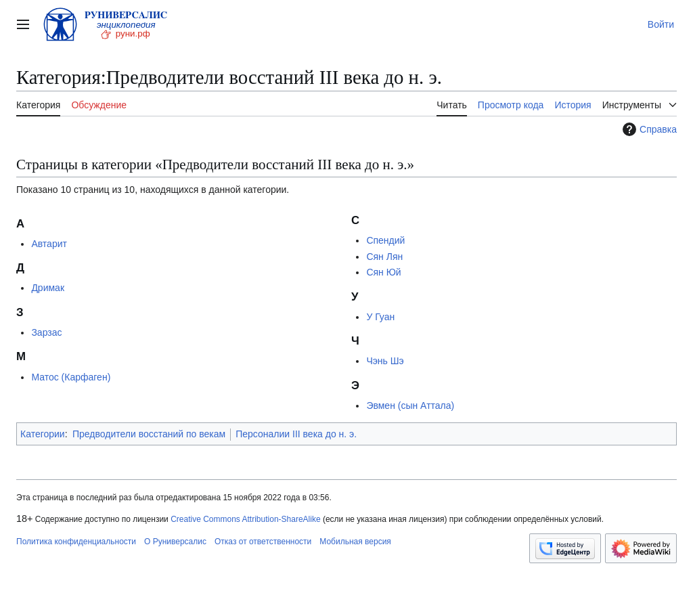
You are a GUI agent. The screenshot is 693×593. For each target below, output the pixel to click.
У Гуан (380, 316)
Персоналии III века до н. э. (296, 434)
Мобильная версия (355, 541)
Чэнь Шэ (384, 360)
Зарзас (46, 332)
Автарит (49, 243)
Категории (42, 434)
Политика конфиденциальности (76, 541)
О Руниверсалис (175, 541)
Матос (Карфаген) (70, 377)
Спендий (385, 240)
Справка (648, 129)
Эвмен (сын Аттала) (410, 405)
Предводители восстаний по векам (148, 434)
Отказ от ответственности (263, 541)
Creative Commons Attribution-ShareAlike (245, 519)
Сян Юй (383, 272)
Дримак (47, 287)
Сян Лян (384, 256)
